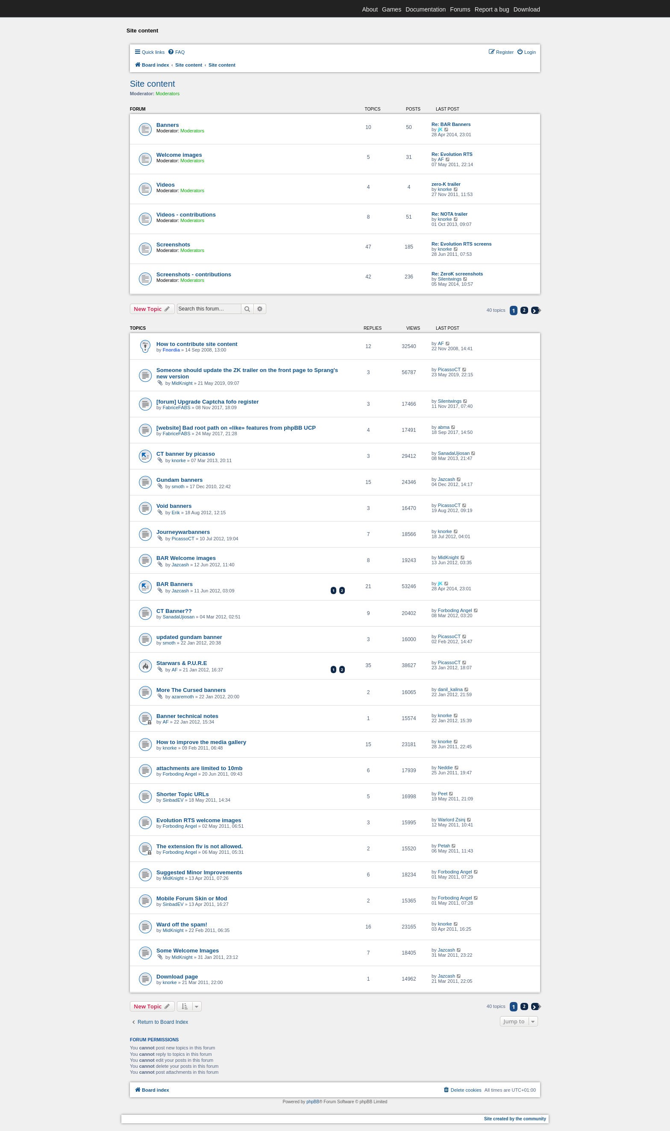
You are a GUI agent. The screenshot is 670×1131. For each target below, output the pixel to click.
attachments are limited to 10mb (199, 768)
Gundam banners (179, 480)
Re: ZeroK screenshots (457, 273)
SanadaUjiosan (454, 453)
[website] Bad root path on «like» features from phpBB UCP (236, 428)
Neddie (445, 767)
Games (391, 9)
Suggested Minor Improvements (199, 872)
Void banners (174, 506)
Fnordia (171, 349)
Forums (460, 9)
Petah (444, 845)
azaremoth (183, 696)
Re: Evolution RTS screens (462, 243)
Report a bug (492, 9)
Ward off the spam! (181, 924)
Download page (177, 976)
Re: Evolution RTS (452, 154)
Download (527, 9)
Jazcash (446, 479)
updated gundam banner (189, 637)
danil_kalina (450, 689)
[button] (535, 310)
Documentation (426, 9)
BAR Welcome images (186, 558)
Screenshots (173, 244)
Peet (443, 793)
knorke (445, 189)
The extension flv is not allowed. (199, 846)
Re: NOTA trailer (449, 214)
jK (440, 129)
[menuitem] (176, 52)
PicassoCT (449, 369)
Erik (176, 512)
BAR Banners (174, 584)
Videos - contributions (186, 214)
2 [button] (524, 310)
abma (444, 427)
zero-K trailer (446, 184)
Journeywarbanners (183, 532)
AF (441, 159)
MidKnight (182, 383)
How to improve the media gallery (201, 742)
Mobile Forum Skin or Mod (191, 898)
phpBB (312, 1101)
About (370, 9)
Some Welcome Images (187, 950)
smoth (178, 486)
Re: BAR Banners (451, 124)
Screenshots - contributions (193, 274)
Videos (165, 185)
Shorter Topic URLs (182, 794)
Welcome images (179, 155)
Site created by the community (515, 1118)
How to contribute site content (197, 344)
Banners (167, 125)
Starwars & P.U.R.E (181, 663)
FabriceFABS (177, 407)
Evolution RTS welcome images (198, 820)
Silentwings (450, 278)
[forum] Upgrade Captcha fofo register (207, 401)
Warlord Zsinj (451, 819)
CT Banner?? (174, 611)
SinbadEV (173, 800)
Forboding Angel (455, 610)
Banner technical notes (187, 716)
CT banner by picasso (185, 454)
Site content (152, 83)
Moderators (168, 93)
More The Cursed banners (191, 690)
